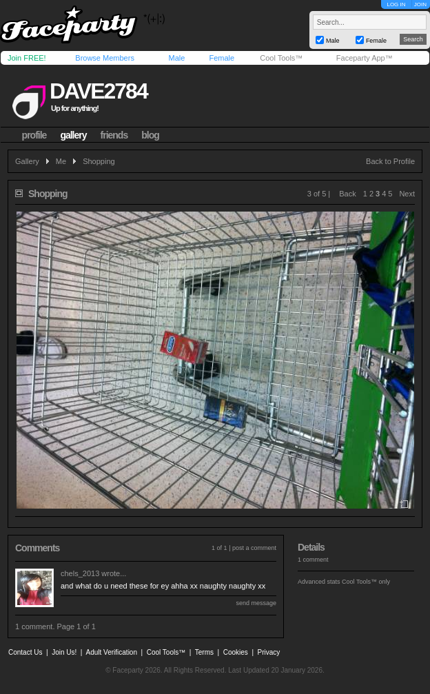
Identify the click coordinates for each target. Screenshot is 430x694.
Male (176, 58)
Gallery (27, 161)
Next (407, 194)
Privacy (269, 652)
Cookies (235, 652)
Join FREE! (27, 58)
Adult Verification (111, 652)
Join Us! (64, 652)
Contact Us (25, 652)
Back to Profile (390, 161)
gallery (73, 135)
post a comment (254, 547)
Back (347, 194)
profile (34, 135)
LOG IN (396, 4)
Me (61, 161)
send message (256, 603)
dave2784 (98, 91)
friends (114, 135)
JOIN (420, 4)
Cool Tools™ (281, 58)
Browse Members (104, 58)
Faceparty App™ (364, 58)
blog (150, 135)
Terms (204, 652)
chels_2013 (80, 573)
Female (221, 58)
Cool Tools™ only (366, 581)
